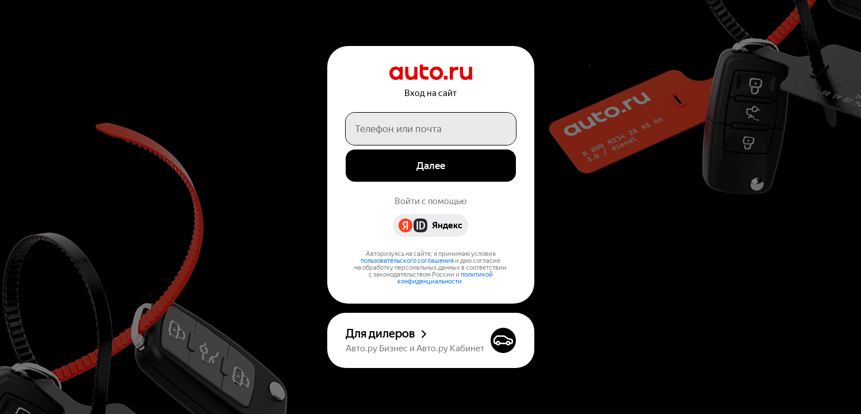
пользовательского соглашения (407, 260)
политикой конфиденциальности (445, 278)
